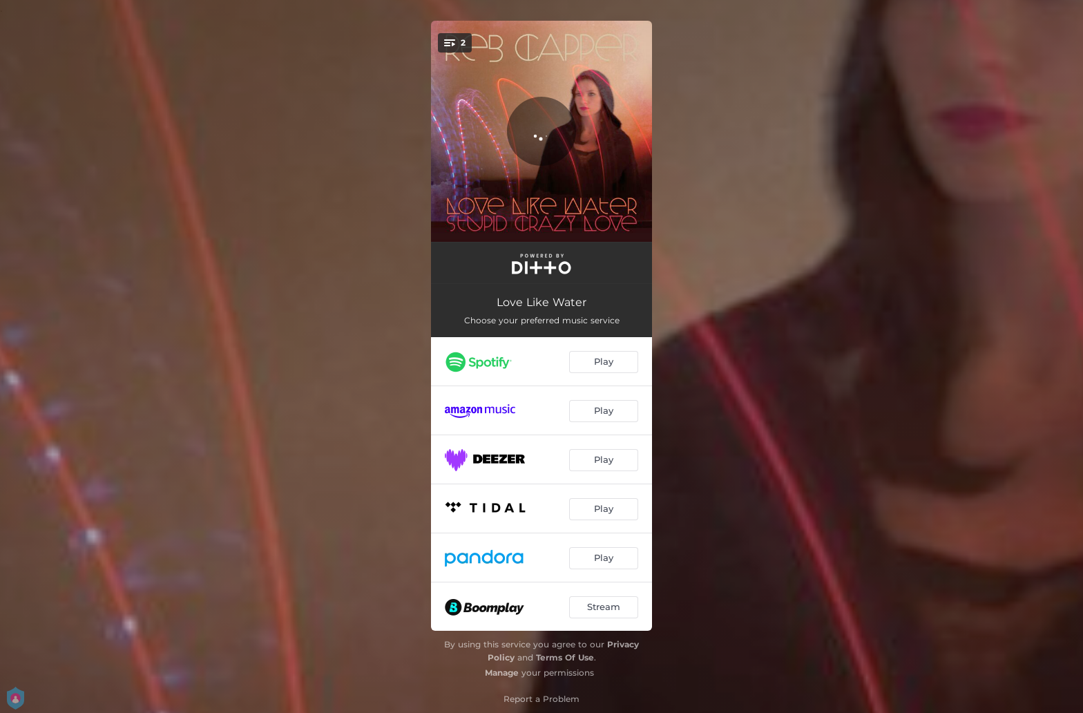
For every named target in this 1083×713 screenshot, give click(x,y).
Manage (502, 672)
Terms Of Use (565, 657)
